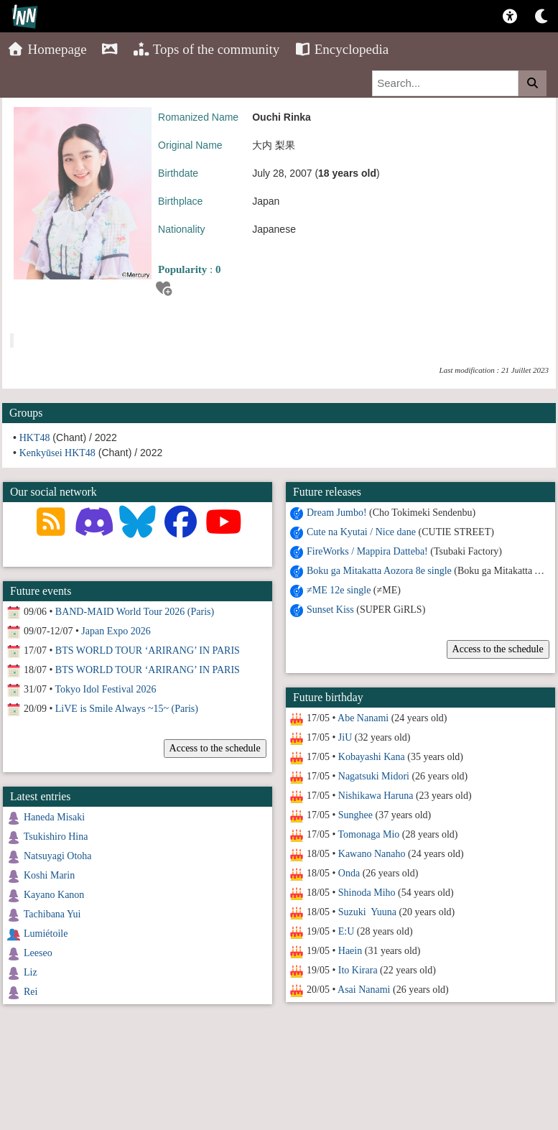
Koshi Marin (49, 875)
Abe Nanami (363, 718)
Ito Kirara (358, 970)
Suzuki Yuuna (367, 912)
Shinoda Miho (367, 892)
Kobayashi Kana (371, 756)
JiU (345, 737)
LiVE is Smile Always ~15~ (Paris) (126, 708)
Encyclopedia (341, 49)
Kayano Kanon (54, 894)
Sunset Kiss (330, 609)
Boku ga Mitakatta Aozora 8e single (379, 570)
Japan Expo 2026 (115, 631)
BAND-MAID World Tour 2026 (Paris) (134, 611)
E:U (346, 931)
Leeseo (38, 953)
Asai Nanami (364, 989)
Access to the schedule (497, 649)
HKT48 (34, 437)
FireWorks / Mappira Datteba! (367, 551)
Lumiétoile (46, 933)
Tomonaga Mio (368, 834)
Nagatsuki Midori (373, 776)
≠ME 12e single (339, 590)
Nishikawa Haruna (376, 795)
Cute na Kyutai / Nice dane (361, 532)
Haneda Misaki (54, 817)
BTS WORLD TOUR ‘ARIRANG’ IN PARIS (147, 650)
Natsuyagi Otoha (57, 856)
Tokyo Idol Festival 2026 (106, 689)
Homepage (47, 49)
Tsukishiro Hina (56, 836)
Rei (30, 991)
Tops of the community (206, 49)
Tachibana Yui (52, 914)
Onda (349, 873)
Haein (350, 950)
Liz (30, 972)
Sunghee (355, 815)
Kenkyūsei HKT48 (57, 453)
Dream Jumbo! (337, 512)
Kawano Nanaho (372, 853)
